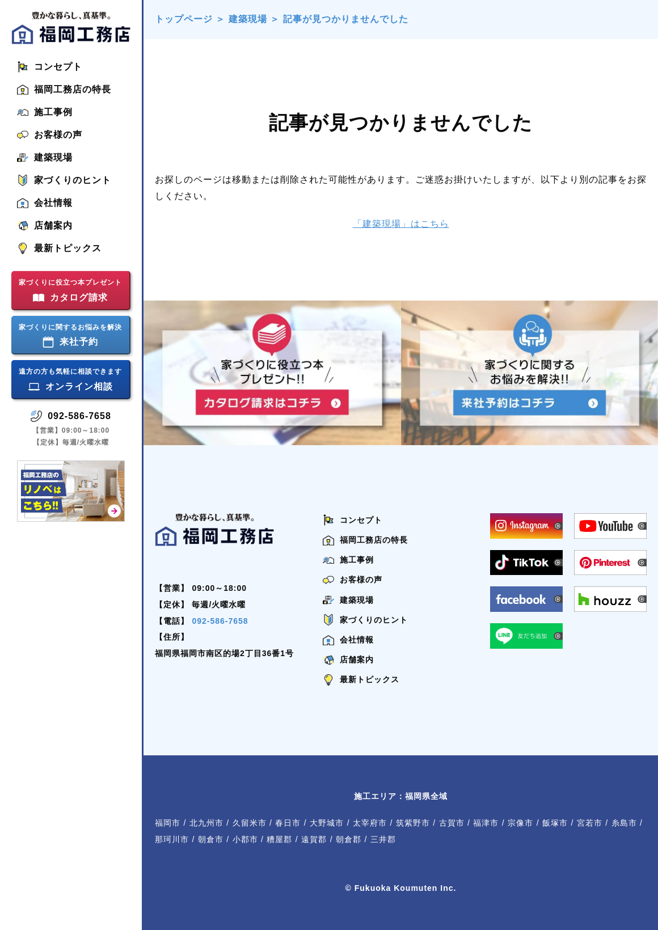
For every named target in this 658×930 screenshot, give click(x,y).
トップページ (184, 19)
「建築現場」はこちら (401, 224)
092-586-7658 (220, 620)
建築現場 (248, 19)
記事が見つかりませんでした (345, 19)
